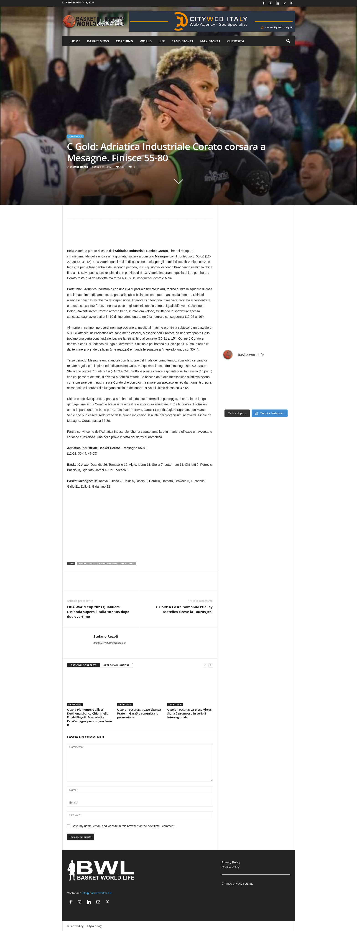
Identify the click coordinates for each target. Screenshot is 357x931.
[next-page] (210, 665)
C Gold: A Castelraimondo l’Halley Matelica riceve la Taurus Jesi (184, 609)
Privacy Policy (231, 862)
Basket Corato (86, 563)
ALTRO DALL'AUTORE (116, 665)
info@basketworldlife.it (96, 893)
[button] (288, 41)
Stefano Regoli (79, 166)
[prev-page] (205, 665)
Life (161, 41)
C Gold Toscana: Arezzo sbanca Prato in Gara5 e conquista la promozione (139, 713)
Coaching (124, 41)
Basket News (98, 41)
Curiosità (235, 41)
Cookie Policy (231, 867)
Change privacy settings (237, 883)
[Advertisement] (140, 235)
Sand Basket (182, 41)
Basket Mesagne (108, 563)
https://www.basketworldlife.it (110, 642)
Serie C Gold (75, 136)
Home (75, 41)
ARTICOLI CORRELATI (84, 665)
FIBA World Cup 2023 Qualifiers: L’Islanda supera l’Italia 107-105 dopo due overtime (98, 612)
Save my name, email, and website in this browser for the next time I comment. (123, 826)
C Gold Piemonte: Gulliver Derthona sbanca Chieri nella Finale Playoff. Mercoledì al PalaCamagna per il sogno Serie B (89, 717)
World (146, 41)
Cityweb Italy (94, 926)
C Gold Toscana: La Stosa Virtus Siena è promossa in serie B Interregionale (189, 713)
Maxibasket (210, 41)
